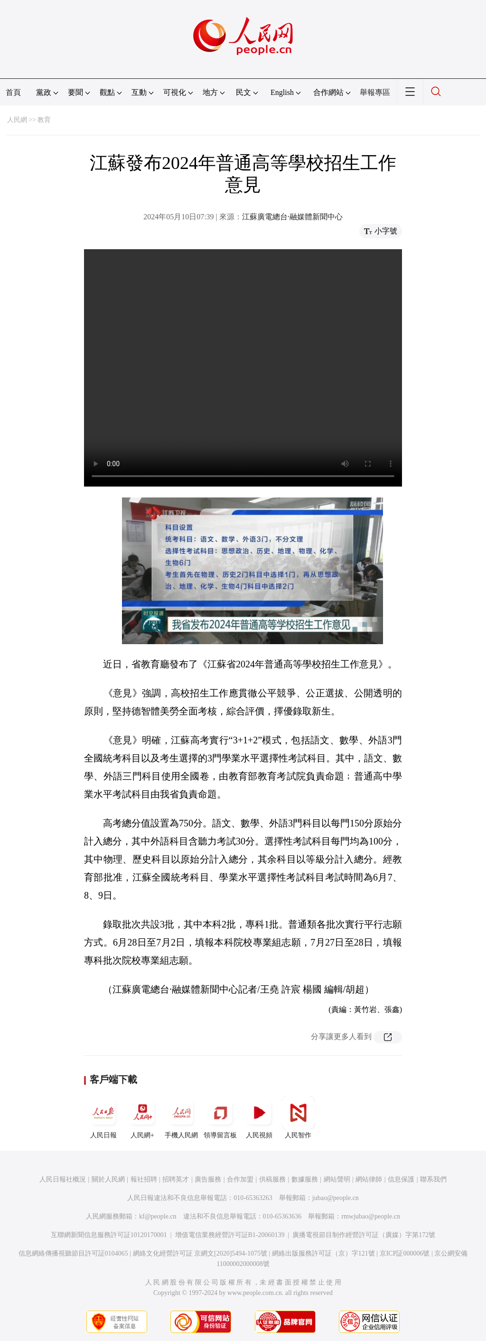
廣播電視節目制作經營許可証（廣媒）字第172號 (363, 1234)
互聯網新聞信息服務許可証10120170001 (109, 1234)
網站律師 (368, 1179)
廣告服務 (208, 1179)
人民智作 (298, 1117)
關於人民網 (108, 1179)
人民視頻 (259, 1117)
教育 (44, 119)
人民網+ (142, 1117)
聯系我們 (433, 1179)
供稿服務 (272, 1179)
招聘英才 (175, 1179)
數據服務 (304, 1179)
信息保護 (401, 1179)
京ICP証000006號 (405, 1253)
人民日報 (103, 1117)
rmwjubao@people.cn (370, 1216)
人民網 (17, 119)
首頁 (13, 92)
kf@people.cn (158, 1216)
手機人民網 (181, 1117)
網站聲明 (337, 1179)
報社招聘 (144, 1179)
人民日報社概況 (62, 1179)
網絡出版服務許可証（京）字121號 (323, 1253)
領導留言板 (220, 1117)
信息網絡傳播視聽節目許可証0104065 (73, 1253)
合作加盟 (240, 1179)
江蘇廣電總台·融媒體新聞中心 (292, 217)
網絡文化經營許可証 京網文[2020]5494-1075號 (200, 1253)
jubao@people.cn (335, 1197)
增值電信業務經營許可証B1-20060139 (230, 1234)
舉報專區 (375, 92)
